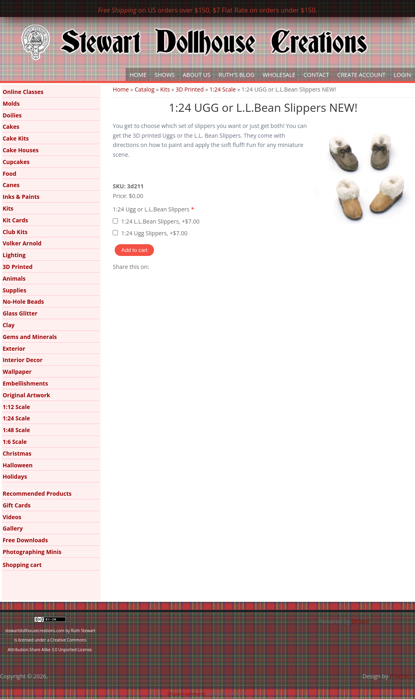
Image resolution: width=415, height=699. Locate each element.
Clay (8, 325)
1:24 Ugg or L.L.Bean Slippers (153, 209)
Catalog (144, 89)
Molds (10, 103)
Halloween (17, 465)
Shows (165, 75)
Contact (316, 75)
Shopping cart (21, 565)
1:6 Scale (14, 441)
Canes (10, 185)
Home (138, 75)
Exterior (13, 348)
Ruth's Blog (236, 75)
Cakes (10, 126)
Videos (11, 517)
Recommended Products (36, 493)
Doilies (11, 115)
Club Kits (15, 232)
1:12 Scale (16, 407)
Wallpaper (16, 371)
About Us (196, 75)
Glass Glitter (19, 313)
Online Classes (22, 92)
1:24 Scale (223, 89)
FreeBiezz (402, 676)
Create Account (361, 75)
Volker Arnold (21, 243)
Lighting (14, 255)
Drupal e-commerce (186, 694)
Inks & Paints (20, 196)
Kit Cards (15, 220)
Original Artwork (26, 395)
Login (402, 75)
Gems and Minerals (29, 337)
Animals (14, 278)
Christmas (16, 453)
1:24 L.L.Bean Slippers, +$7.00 (160, 221)
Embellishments (25, 383)
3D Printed (189, 89)
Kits (165, 89)
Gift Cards (16, 505)
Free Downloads (25, 540)
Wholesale (279, 75)
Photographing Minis (31, 552)
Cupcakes (16, 162)
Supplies (14, 290)
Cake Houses (20, 150)
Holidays (14, 476)
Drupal (360, 621)
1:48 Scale (16, 430)
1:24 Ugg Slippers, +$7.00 (154, 233)
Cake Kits (15, 138)
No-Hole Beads (23, 301)
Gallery (12, 528)
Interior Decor (22, 360)
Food (9, 173)
